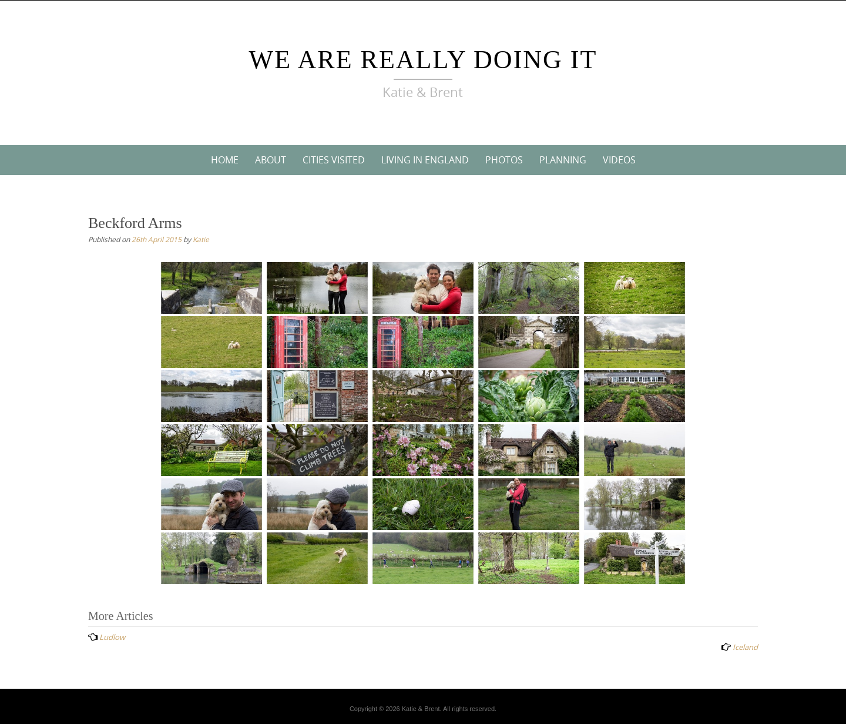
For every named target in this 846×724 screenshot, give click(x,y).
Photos (504, 159)
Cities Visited (334, 159)
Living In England (425, 159)
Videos (619, 159)
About (270, 159)
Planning (562, 159)
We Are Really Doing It (423, 59)
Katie (201, 239)
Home (225, 159)
